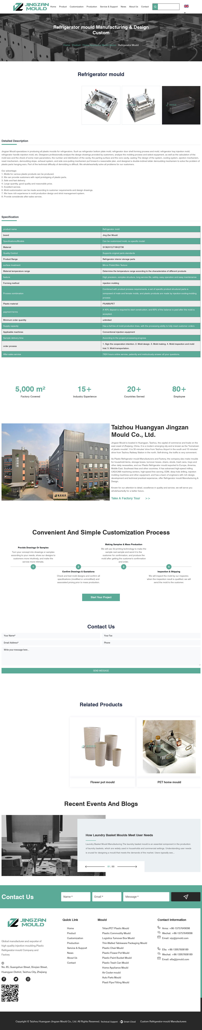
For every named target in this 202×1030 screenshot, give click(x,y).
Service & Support (109, 6)
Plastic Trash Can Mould (115, 970)
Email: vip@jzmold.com (175, 945)
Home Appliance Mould (115, 975)
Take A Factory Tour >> (130, 505)
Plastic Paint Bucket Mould (117, 965)
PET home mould (102, 789)
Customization (77, 6)
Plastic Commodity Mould (116, 940)
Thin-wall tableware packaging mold (169, 789)
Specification (10, 217)
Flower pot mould (35, 789)
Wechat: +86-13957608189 (177, 962)
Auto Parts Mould (111, 985)
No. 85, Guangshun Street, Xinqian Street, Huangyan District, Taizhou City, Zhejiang (27, 967)
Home (53, 6)
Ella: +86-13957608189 (175, 957)
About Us (133, 6)
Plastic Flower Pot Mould (115, 960)
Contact (145, 6)
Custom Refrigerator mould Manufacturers (163, 1021)
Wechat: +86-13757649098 (177, 940)
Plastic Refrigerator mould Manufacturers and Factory (140, 459)
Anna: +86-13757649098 (176, 935)
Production (92, 6)
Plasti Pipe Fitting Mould (115, 990)
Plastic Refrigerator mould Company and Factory (23, 950)
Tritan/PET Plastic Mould (115, 935)
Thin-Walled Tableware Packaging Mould (124, 950)
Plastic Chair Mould (113, 955)
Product (63, 6)
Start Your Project (101, 604)
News (123, 6)
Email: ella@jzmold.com (175, 966)
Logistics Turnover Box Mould (118, 945)
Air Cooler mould (111, 980)
